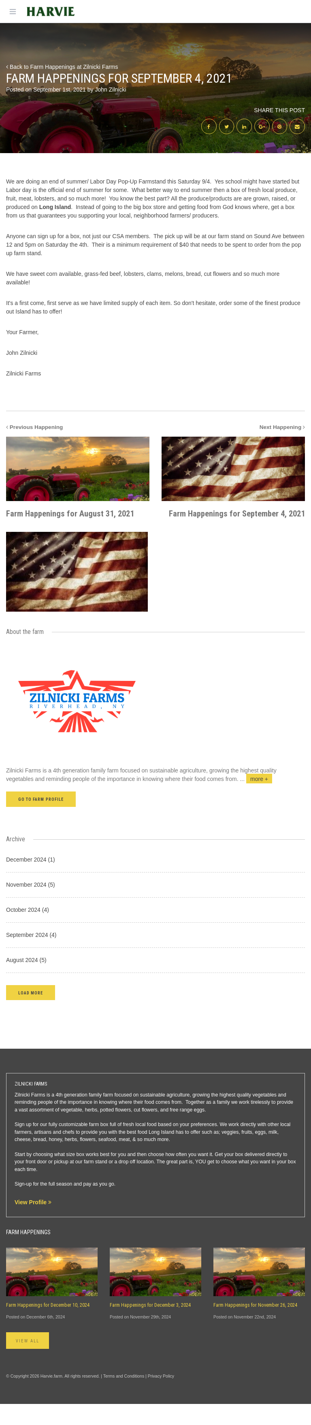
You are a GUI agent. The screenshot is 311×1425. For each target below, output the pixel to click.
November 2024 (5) (30, 905)
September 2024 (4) (31, 956)
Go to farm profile (41, 820)
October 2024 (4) (27, 931)
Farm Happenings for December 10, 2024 (47, 1326)
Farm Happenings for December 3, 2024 (150, 1326)
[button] (30, 1013)
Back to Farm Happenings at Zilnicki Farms (62, 67)
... (256, 800)
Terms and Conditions (124, 1397)
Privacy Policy (161, 1397)
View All (27, 1362)
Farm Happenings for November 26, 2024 (255, 1326)
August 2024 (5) (26, 981)
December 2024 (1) (30, 880)
